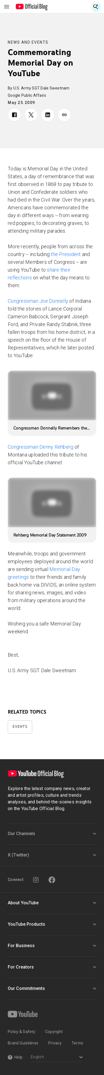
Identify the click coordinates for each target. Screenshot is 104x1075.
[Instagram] (35, 880)
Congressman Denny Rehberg (40, 447)
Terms (77, 1043)
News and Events (28, 42)
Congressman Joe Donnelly (38, 301)
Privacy (55, 1043)
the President (66, 254)
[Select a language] (57, 1058)
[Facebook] (52, 880)
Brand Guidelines (23, 1043)
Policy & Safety (21, 1031)
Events (19, 726)
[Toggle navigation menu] (6, 6)
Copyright (54, 1031)
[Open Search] (96, 7)
